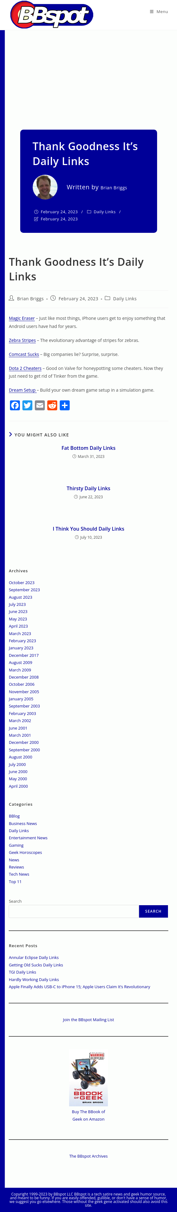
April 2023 (18, 626)
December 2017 (24, 655)
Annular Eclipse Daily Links (33, 957)
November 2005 (24, 691)
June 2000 (18, 771)
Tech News (19, 874)
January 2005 (21, 699)
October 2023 (21, 582)
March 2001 (20, 735)
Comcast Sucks (24, 354)
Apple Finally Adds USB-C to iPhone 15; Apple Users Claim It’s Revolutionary (79, 986)
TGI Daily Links (22, 972)
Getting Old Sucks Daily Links (36, 965)
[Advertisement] (88, 76)
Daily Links (105, 211)
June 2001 (18, 728)
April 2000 (18, 786)
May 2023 (18, 619)
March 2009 (20, 670)
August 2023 (20, 597)
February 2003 (22, 713)
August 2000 (20, 757)
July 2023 (17, 604)
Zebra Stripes (22, 340)
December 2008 (24, 677)
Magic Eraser (22, 318)
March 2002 (20, 720)
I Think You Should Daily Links (88, 528)
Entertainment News (28, 838)
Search (15, 901)
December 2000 (24, 742)
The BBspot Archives (88, 1156)
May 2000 (18, 778)
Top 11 (15, 881)
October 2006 (21, 684)
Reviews (16, 867)
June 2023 (18, 611)
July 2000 (17, 764)
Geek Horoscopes (25, 852)
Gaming (16, 845)
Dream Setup (22, 390)
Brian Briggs (30, 299)
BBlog (14, 816)
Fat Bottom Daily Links (88, 448)
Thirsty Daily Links (88, 488)
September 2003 (24, 706)
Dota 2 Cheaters (25, 368)
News (14, 860)
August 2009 (20, 662)
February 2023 (22, 640)
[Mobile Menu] (159, 11)
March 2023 (20, 633)
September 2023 (24, 589)
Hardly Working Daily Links (34, 979)
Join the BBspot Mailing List (88, 1019)
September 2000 (24, 750)
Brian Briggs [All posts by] (113, 188)
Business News (23, 823)
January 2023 (21, 648)
